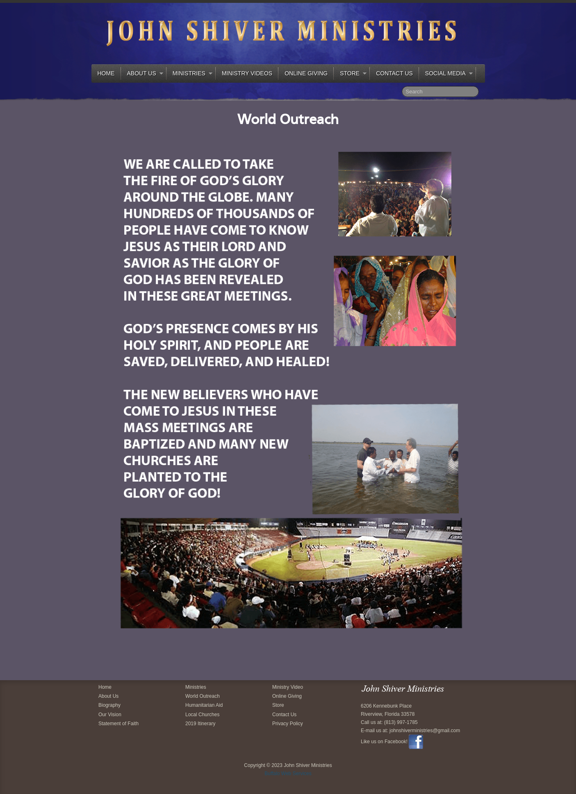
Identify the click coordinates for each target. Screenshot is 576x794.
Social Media (446, 74)
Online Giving (306, 73)
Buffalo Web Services (287, 773)
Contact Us (394, 73)
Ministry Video (287, 687)
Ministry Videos (247, 73)
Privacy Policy (287, 723)
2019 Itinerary (200, 723)
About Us (142, 74)
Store (350, 74)
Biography (109, 705)
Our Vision (109, 714)
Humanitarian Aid (204, 705)
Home (106, 73)
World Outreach (202, 696)
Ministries (189, 74)
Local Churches (202, 714)
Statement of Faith (118, 723)
